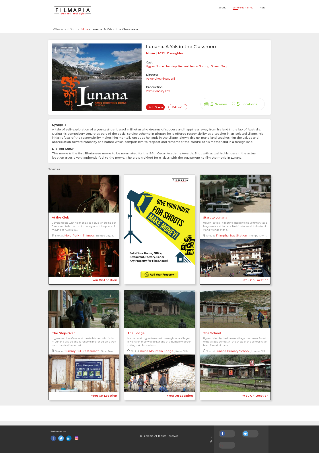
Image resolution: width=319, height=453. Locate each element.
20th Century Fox (158, 91)
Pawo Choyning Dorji (160, 78)
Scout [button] (222, 7)
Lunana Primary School (232, 351)
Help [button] (262, 7)
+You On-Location (104, 280)
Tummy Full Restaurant (81, 351)
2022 (161, 53)
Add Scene (156, 107)
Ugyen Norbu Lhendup (161, 66)
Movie (150, 53)
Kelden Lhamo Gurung (193, 66)
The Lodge (136, 333)
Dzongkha (175, 53)
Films (84, 29)
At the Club (60, 217)
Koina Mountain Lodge (156, 351)
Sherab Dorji (219, 66)
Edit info (177, 107)
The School (212, 333)
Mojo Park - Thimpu (79, 235)
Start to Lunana (215, 217)
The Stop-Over (63, 333)
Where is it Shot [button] (243, 7)
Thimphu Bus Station (231, 235)
